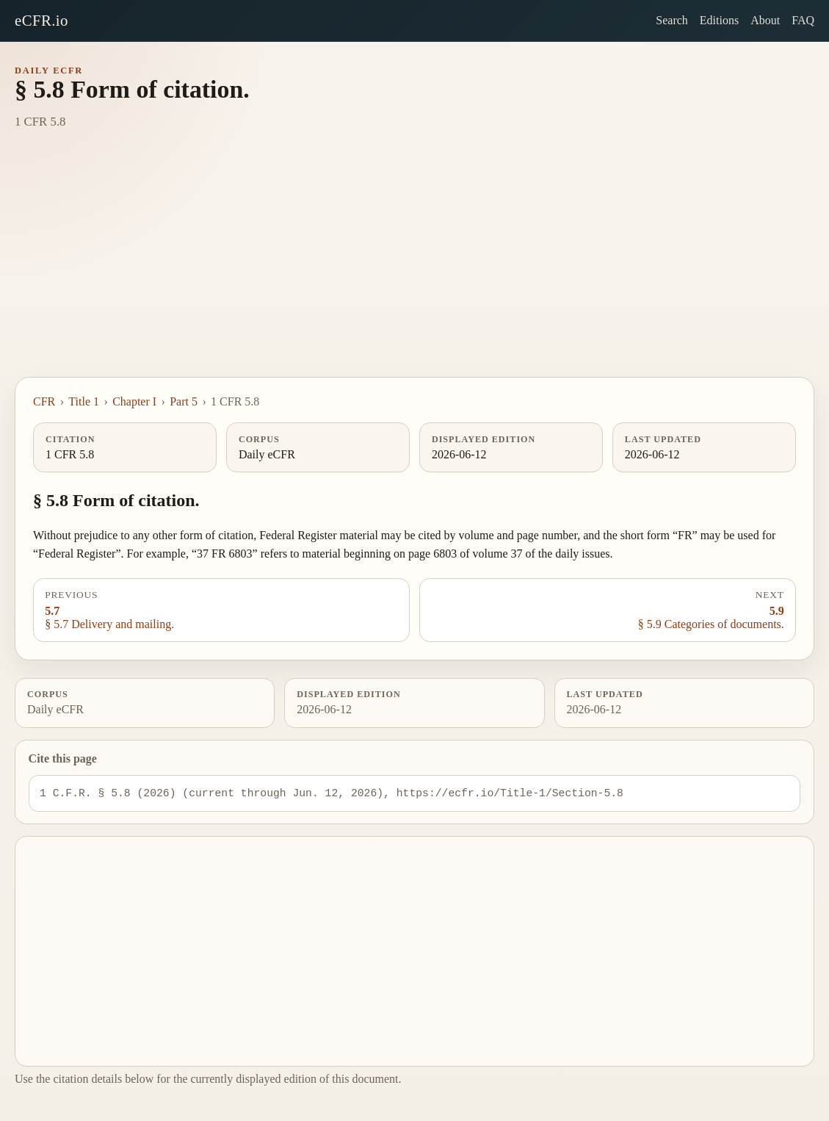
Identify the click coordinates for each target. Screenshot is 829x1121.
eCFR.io (41, 20)
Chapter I (134, 401)
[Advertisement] (414, 267)
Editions (719, 20)
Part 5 (184, 401)
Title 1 (83, 401)
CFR (44, 401)
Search (672, 20)
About (765, 20)
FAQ (803, 20)
